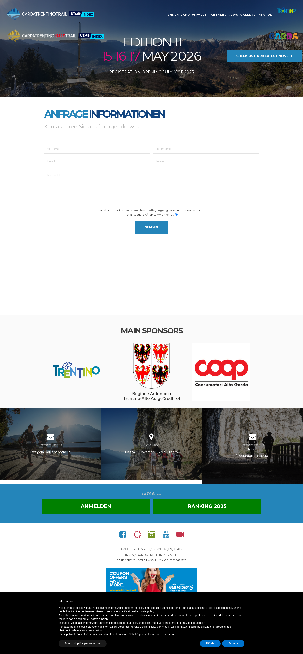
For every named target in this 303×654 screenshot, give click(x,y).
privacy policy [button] (94, 630)
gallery (248, 14)
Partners (218, 14)
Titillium (252, 447)
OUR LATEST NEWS (264, 55)
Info (262, 14)
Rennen (172, 14)
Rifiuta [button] (210, 643)
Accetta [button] (233, 643)
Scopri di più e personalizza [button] (82, 643)
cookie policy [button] (146, 611)
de (272, 14)
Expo (185, 14)
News (233, 14)
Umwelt (199, 14)
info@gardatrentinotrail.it (151, 557)
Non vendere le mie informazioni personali (178, 622)
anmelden (100, 508)
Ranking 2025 (203, 508)
